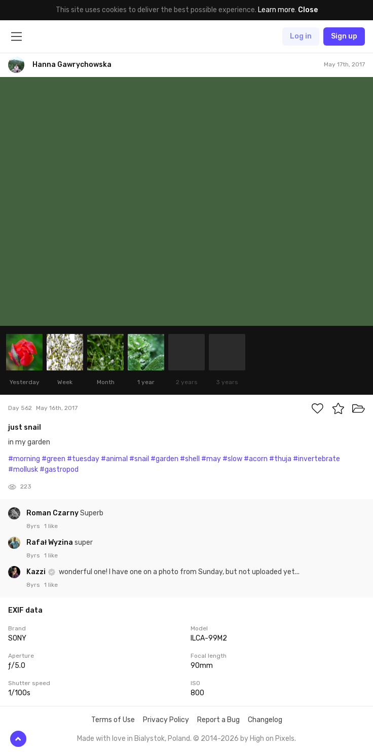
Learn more (276, 10)
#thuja (280, 459)
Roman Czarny (53, 513)
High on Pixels (272, 738)
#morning (24, 459)
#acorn (256, 459)
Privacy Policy (166, 720)
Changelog (265, 720)
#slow (232, 459)
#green (53, 459)
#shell (190, 459)
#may (211, 459)
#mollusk (23, 469)
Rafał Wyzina (50, 542)
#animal (114, 459)
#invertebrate (316, 459)
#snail (139, 459)
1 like (51, 526)
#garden (164, 459)
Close (308, 10)
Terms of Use (113, 720)
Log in (301, 36)
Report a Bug (218, 720)
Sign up (344, 36)
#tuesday (83, 459)
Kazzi (36, 572)
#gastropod (59, 469)
